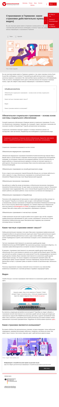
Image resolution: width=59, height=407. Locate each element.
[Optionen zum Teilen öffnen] (10, 36)
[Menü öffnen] (53, 4)
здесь (53, 319)
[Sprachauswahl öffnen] (18, 36)
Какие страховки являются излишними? (16, 108)
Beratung (25, 3)
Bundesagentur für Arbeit (21, 206)
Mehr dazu (47, 368)
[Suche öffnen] (46, 4)
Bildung (32, 5)
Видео (6, 103)
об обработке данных (39, 295)
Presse (30, 3)
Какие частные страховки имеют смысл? (16, 99)
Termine (40, 3)
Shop (35, 3)
